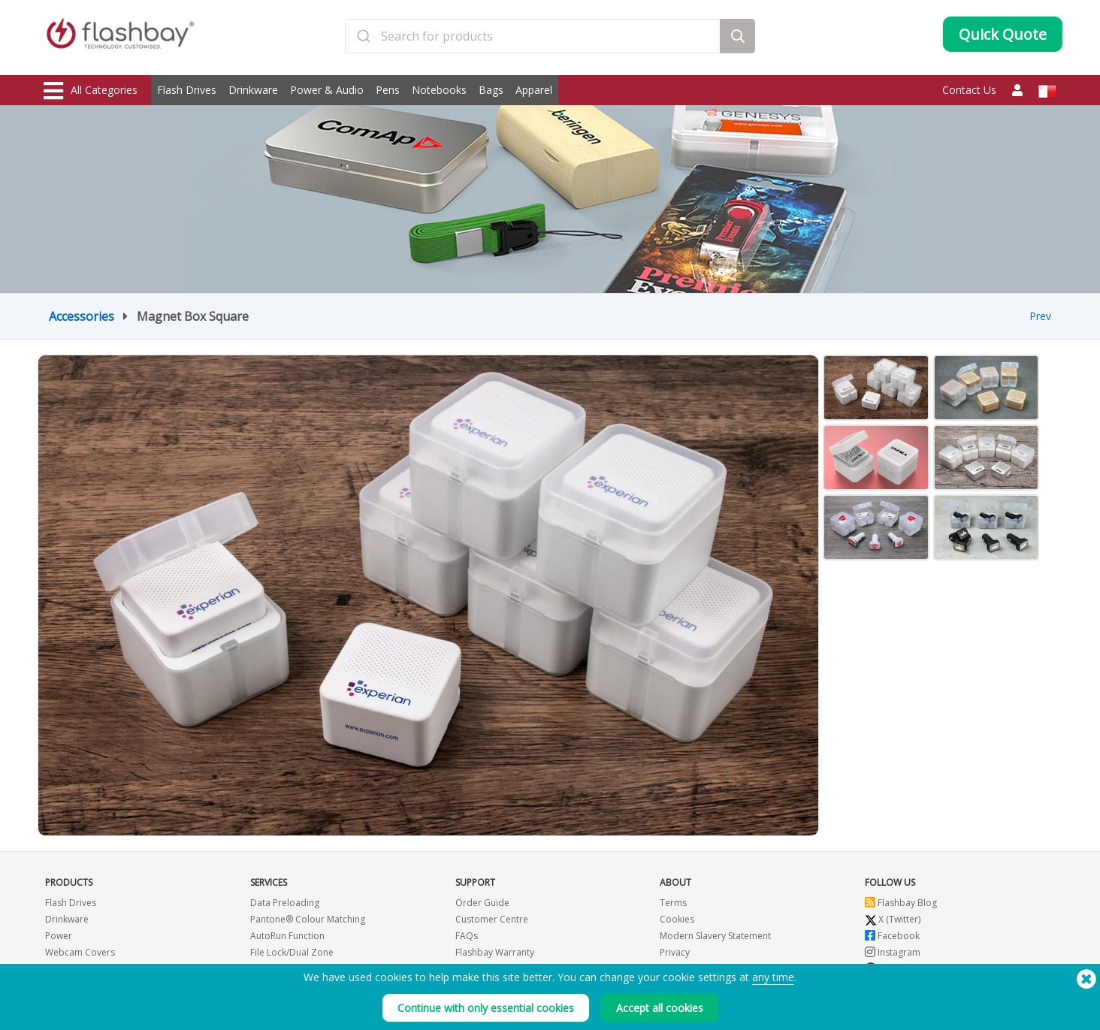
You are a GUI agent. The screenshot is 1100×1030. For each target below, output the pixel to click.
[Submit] (363, 39)
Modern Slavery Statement (715, 935)
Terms (673, 902)
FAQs (466, 935)
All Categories (91, 91)
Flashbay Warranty (494, 952)
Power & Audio (327, 90)
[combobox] (533, 40)
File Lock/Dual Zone (292, 952)
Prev (1040, 316)
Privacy (675, 952)
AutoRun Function (287, 935)
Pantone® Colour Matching (307, 919)
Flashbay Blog (901, 902)
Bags (491, 90)
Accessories (81, 316)
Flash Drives (186, 90)
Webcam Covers (80, 952)
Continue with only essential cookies (485, 1008)
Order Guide (482, 902)
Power (58, 935)
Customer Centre (491, 919)
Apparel (533, 90)
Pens (388, 90)
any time (773, 977)
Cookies (677, 919)
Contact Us (969, 90)
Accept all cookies (659, 1008)
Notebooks (439, 90)
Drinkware (253, 90)
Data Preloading (284, 902)
